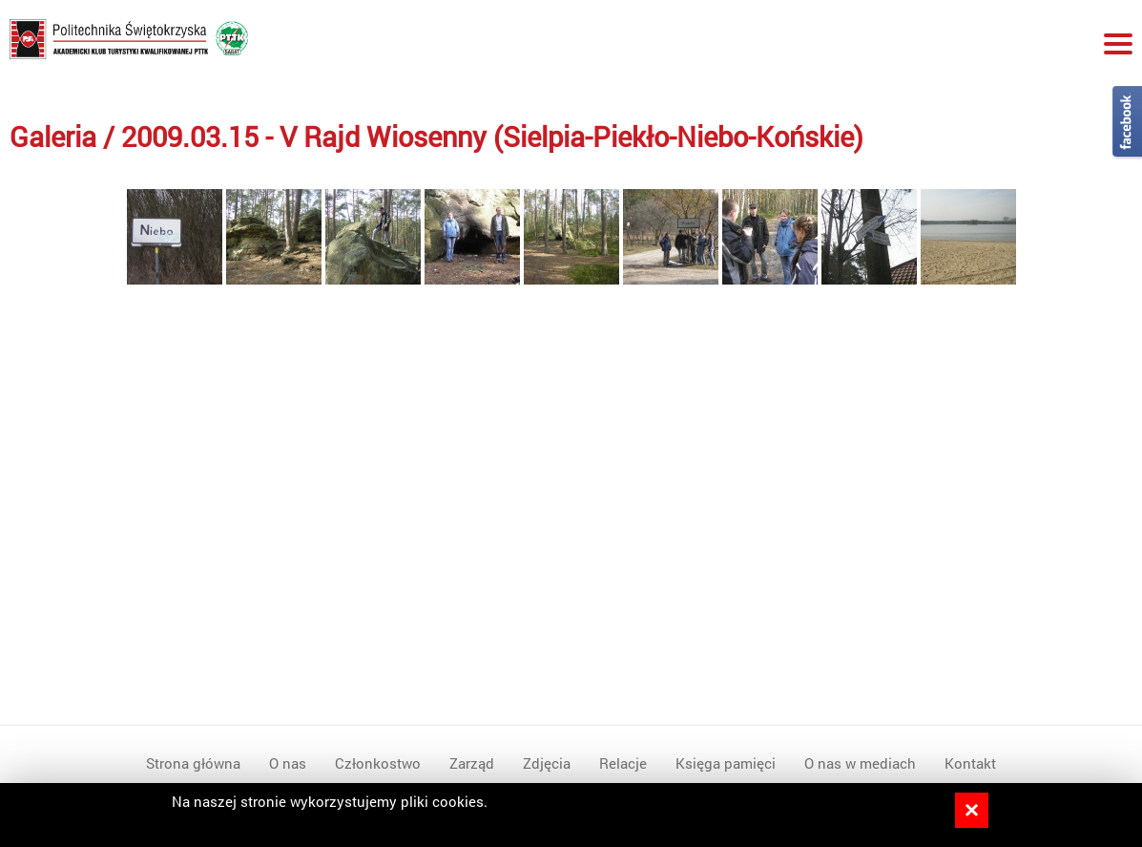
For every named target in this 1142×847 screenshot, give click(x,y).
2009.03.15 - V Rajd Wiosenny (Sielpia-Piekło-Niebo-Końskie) (492, 136)
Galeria (53, 136)
